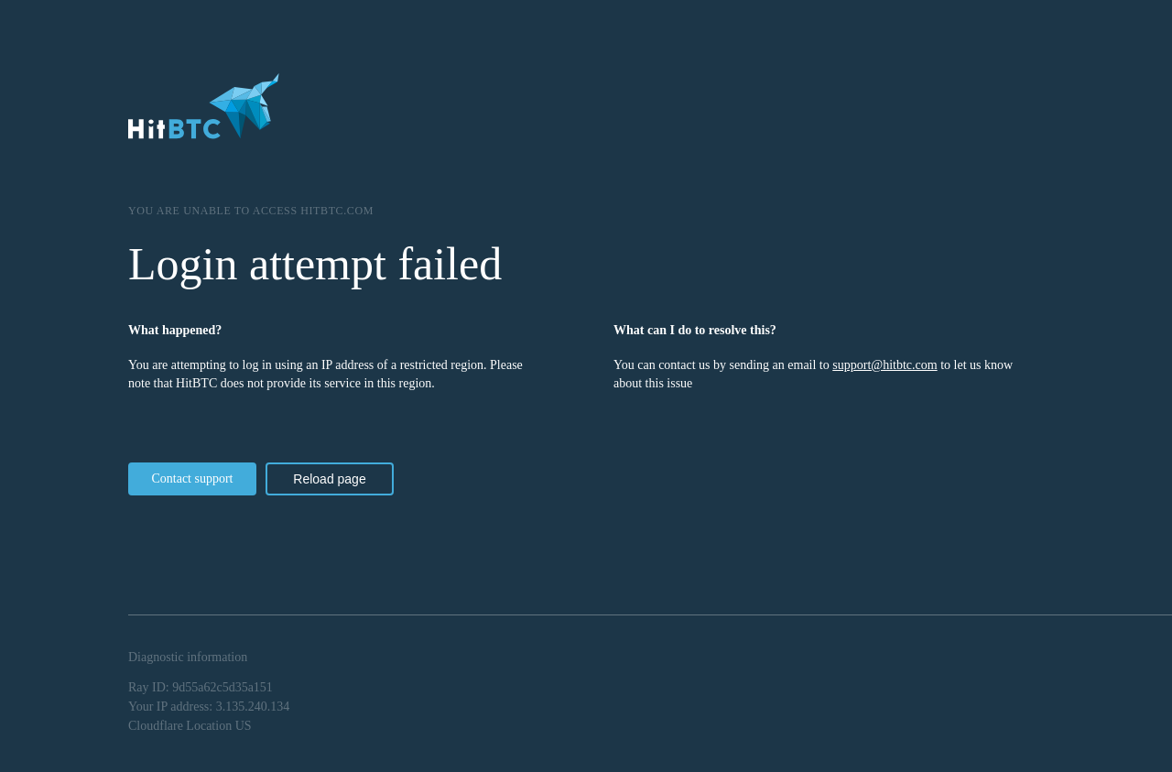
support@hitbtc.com (884, 365)
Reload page (329, 479)
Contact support (192, 478)
